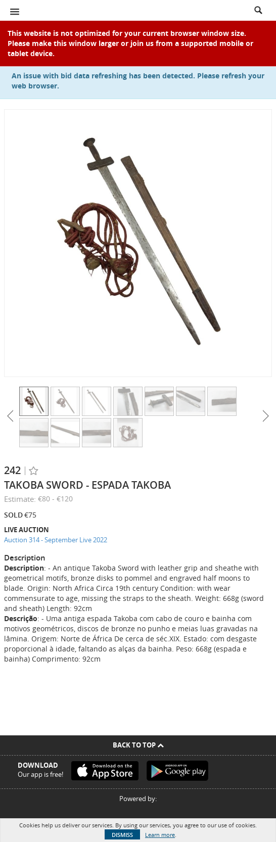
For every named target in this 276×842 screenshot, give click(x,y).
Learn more (160, 834)
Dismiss (122, 834)
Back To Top (138, 745)
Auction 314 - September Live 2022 (55, 539)
